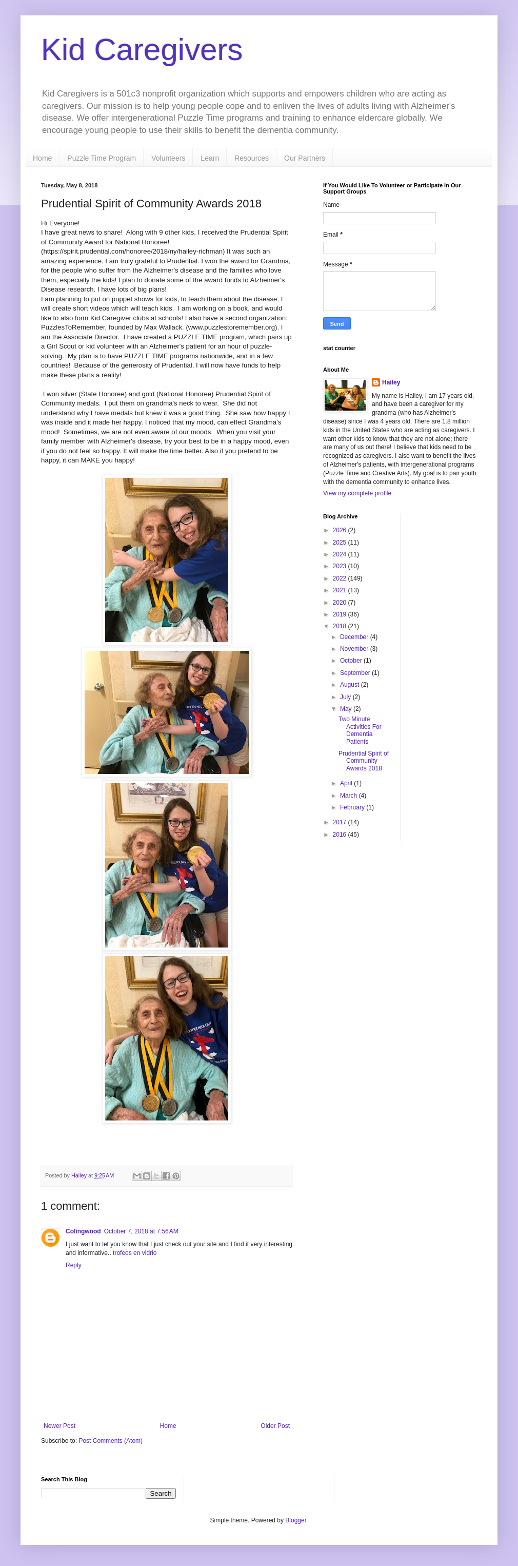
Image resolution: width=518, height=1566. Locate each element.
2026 (340, 530)
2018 (340, 626)
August (350, 684)
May (346, 708)
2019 (340, 614)
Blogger (295, 1520)
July (346, 697)
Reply (74, 1265)
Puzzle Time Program (101, 158)
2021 (340, 590)
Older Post (275, 1425)
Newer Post (59, 1425)
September (356, 672)
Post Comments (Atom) (110, 1440)
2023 (340, 566)
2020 (340, 602)
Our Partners (304, 158)
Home (42, 158)
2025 (340, 542)
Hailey (391, 382)
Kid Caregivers (142, 49)
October (352, 660)
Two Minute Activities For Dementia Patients (360, 730)
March (349, 795)
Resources (251, 158)
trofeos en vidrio (134, 1252)
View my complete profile (357, 493)
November (355, 648)
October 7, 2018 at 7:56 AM (141, 1231)
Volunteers (168, 158)
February (353, 807)
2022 (340, 578)
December (355, 637)
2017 (340, 822)
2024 (340, 554)
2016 (340, 834)
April (347, 783)
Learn (210, 158)
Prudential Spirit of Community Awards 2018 (363, 761)
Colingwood (83, 1231)
